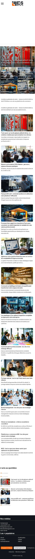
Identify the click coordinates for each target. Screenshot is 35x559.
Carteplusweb (4, 523)
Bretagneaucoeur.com (6, 527)
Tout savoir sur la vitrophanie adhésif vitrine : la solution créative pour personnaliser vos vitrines (17, 62)
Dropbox (2, 539)
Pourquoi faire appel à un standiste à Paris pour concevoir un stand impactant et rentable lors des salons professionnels (9, 84)
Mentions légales (20, 552)
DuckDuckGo (21, 537)
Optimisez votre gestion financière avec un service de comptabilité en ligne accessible (26, 87)
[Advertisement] (17, 24)
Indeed (20, 539)
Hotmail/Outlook (4, 541)
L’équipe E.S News (6, 548)
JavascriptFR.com (5, 525)
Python (20, 541)
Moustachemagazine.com (7, 528)
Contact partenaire (19, 548)
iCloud (2, 537)
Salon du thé (3, 530)
